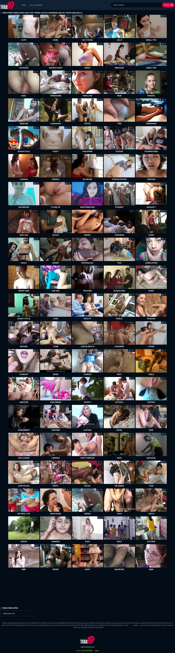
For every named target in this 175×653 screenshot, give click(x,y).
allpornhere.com (9, 613)
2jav (72, 627)
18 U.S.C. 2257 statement (84, 650)
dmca (97, 650)
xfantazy (130, 625)
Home (23, 5)
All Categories (36, 5)
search (166, 5)
